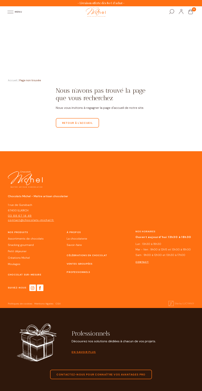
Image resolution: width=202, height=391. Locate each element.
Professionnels (78, 272)
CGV (58, 303)
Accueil (12, 80)
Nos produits (18, 232)
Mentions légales (43, 303)
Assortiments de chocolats (26, 238)
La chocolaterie (77, 238)
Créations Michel (19, 257)
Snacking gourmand (21, 245)
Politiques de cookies (20, 303)
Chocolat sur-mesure (24, 274)
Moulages (14, 264)
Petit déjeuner (17, 251)
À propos (74, 232)
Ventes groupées (80, 263)
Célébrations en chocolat (87, 255)
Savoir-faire (74, 245)
